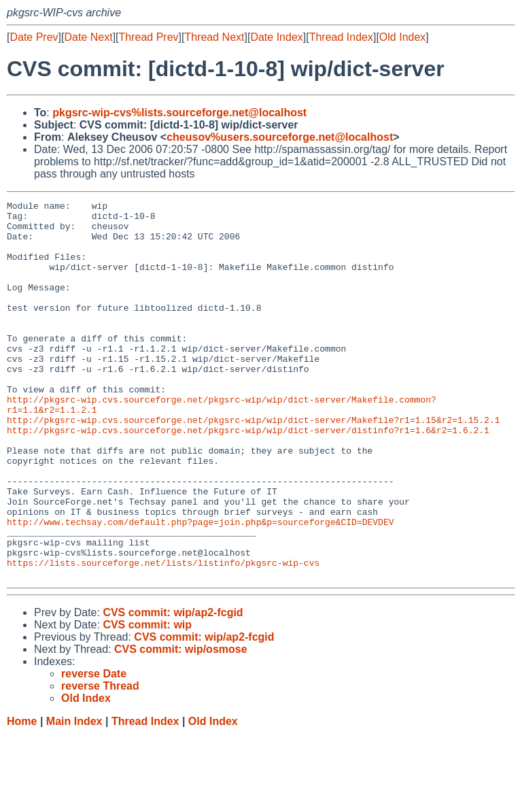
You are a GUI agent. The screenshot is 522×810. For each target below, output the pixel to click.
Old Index (402, 37)
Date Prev (34, 37)
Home (22, 797)
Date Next (88, 37)
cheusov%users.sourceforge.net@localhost (280, 137)
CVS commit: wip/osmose (180, 724)
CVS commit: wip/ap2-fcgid (173, 688)
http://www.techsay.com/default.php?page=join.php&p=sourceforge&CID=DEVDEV (200, 587)
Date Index (276, 37)
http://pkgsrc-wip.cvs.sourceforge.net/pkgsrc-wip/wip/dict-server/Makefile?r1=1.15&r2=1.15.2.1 (253, 464)
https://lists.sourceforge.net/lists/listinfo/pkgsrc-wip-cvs (163, 636)
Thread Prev (149, 37)
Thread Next (214, 37)
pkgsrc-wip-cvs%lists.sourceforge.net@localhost (179, 112)
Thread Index (341, 37)
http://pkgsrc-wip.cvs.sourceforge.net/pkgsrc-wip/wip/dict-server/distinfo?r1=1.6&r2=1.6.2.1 (248, 477)
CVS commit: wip (147, 700)
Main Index (74, 797)
